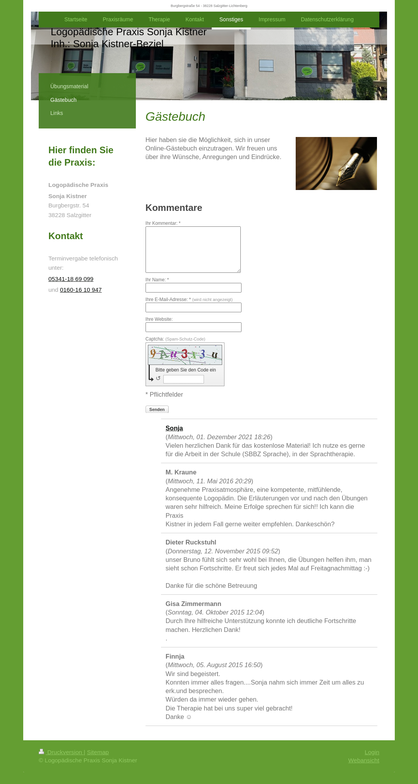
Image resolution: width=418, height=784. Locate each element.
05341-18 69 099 (70, 279)
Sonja (174, 428)
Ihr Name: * (157, 279)
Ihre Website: (159, 319)
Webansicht (363, 760)
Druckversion (61, 752)
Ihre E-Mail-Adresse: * (189, 299)
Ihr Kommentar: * (163, 223)
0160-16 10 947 (81, 289)
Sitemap (98, 752)
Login (372, 752)
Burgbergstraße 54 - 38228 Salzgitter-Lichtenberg (209, 6)
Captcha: (176, 339)
